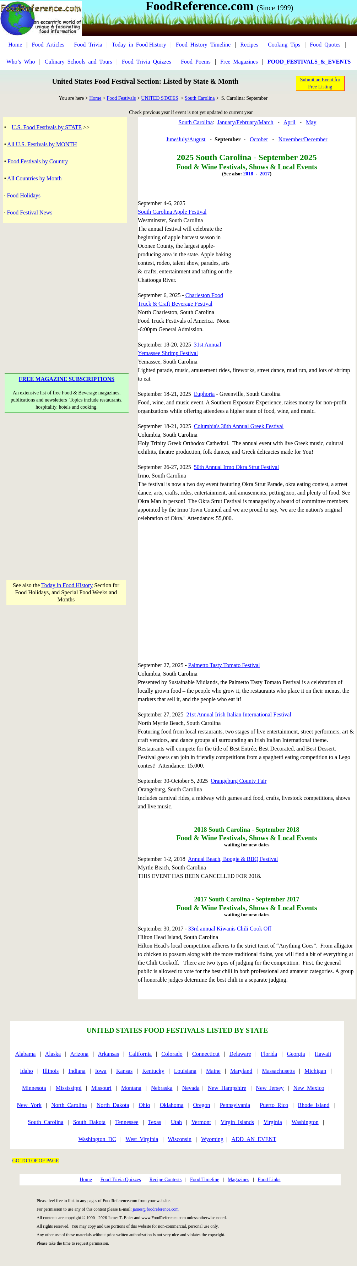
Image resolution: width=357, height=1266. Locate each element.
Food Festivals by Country (37, 161)
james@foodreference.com (156, 1209)
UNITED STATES (159, 98)
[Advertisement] (66, 489)
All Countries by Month (34, 178)
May (311, 122)
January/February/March (245, 122)
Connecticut (206, 1054)
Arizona (79, 1054)
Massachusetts (278, 1071)
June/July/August (185, 139)
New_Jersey (269, 1088)
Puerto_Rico (274, 1105)
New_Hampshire (227, 1088)
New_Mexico (308, 1088)
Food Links (269, 1179)
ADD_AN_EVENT (253, 1139)
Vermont (201, 1122)
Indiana (77, 1071)
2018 (248, 173)
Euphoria (204, 394)
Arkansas (108, 1054)
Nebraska (161, 1088)
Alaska (53, 1054)
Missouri (101, 1088)
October (259, 139)
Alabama (25, 1054)
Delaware (240, 1054)
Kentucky (153, 1071)
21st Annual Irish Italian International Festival (238, 714)
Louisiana (185, 1071)
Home (15, 45)
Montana (131, 1088)
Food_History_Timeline (203, 45)
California (140, 1054)
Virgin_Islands (237, 1122)
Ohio (144, 1105)
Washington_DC (97, 1139)
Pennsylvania (235, 1105)
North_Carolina (69, 1105)
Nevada (191, 1088)
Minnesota (34, 1088)
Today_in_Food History (139, 45)
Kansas (124, 1071)
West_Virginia (142, 1139)
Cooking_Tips (284, 45)
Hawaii (323, 1054)
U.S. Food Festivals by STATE (47, 127)
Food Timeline (204, 1179)
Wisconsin (179, 1139)
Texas (154, 1122)
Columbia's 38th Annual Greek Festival (239, 426)
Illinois (51, 1071)
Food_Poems (196, 62)
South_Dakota (89, 1122)
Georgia (296, 1054)
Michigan (315, 1071)
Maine (213, 1071)
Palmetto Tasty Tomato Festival (224, 665)
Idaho (26, 1071)
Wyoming (212, 1139)
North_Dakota (113, 1105)
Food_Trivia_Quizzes (146, 62)
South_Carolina (45, 1122)
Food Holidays (23, 195)
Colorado (172, 1054)
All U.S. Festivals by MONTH (42, 144)
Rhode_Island (313, 1105)
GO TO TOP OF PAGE (35, 1160)
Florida (269, 1054)
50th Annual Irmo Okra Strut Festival (236, 467)
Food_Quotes (325, 45)
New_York (29, 1105)
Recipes (249, 45)
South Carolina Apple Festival (172, 212)
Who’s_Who (20, 62)
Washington (305, 1122)
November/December (303, 139)
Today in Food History (67, 585)
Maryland (241, 1071)
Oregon (201, 1105)
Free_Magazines (239, 62)
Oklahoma (172, 1105)
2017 (265, 173)
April (289, 122)
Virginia (273, 1122)
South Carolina (200, 98)
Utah (176, 1122)
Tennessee (127, 1122)
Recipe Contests (166, 1179)
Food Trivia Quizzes (120, 1179)
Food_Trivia (88, 45)
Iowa (101, 1071)
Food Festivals (121, 98)
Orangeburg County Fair (238, 781)
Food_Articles (48, 45)
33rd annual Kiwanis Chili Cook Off (229, 929)
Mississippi (69, 1088)
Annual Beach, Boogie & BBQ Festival (233, 859)
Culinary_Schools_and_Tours (78, 62)
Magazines (238, 1179)
